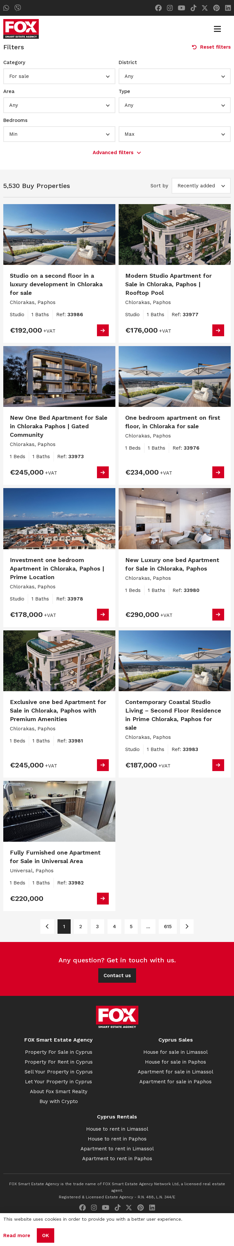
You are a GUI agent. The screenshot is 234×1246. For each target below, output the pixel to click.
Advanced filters (117, 152)
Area (8, 91)
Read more (16, 1235)
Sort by (159, 186)
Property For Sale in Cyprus (58, 1052)
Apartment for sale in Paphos (175, 1082)
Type (124, 91)
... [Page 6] (148, 926)
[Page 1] (47, 926)
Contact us (117, 975)
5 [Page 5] (131, 926)
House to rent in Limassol (117, 1129)
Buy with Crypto (58, 1101)
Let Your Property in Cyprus (58, 1082)
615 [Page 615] (168, 926)
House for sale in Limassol (175, 1052)
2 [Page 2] (80, 926)
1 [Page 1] (64, 926)
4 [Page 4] (114, 926)
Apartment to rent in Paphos (117, 1159)
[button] (59, 76)
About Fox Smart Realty (58, 1091)
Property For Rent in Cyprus (59, 1062)
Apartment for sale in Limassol (175, 1072)
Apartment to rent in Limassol (117, 1149)
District (128, 62)
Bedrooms (15, 120)
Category (14, 62)
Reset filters (211, 47)
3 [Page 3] (97, 926)
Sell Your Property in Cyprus (59, 1072)
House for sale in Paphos (175, 1062)
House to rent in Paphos (117, 1139)
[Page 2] (187, 926)
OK (45, 1235)
